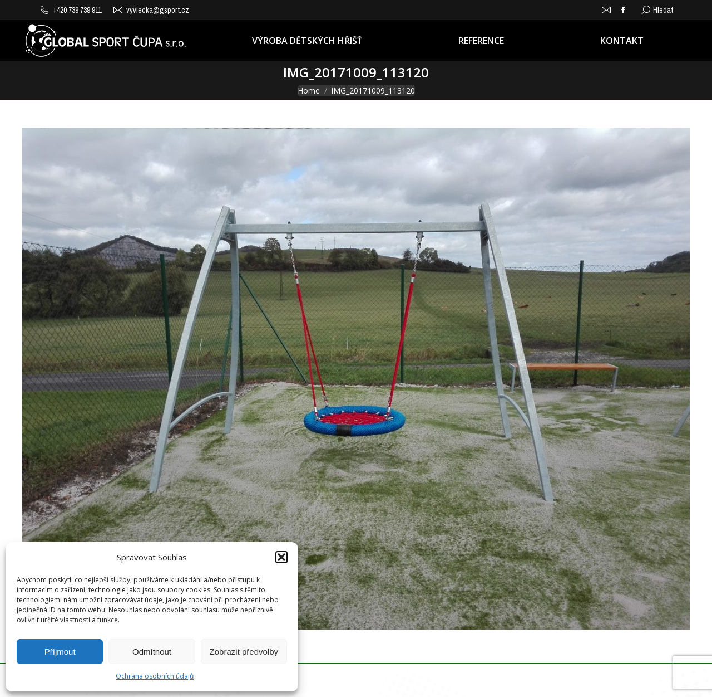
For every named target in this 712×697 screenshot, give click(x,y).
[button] (281, 557)
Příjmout (60, 651)
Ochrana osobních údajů (155, 676)
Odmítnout (151, 651)
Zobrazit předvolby (244, 651)
